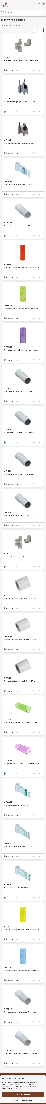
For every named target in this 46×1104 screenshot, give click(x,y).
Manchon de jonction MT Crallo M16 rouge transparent (22, 267)
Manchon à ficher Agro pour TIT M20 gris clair (19, 391)
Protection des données (23, 1100)
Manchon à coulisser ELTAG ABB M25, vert (18, 805)
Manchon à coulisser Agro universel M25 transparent (21, 1053)
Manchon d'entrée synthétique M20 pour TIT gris (20, 598)
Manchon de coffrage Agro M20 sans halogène (19, 102)
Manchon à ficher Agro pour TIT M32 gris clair (19, 474)
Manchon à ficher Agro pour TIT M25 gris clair (19, 433)
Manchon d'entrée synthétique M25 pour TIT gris (20, 681)
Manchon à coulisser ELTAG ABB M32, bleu (18, 184)
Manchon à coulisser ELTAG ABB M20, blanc (18, 846)
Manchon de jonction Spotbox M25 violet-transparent (21, 764)
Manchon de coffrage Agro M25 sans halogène (19, 143)
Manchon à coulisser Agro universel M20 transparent (21, 1012)
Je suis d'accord (23, 1095)
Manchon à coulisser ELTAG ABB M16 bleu (17, 888)
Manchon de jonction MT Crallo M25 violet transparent (21, 350)
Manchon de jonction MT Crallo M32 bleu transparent (21, 970)
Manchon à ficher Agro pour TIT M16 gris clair (19, 515)
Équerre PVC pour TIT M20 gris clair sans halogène (21, 60)
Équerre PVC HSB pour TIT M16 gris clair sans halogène (22, 557)
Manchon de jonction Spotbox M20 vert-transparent (21, 722)
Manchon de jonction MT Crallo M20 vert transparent (21, 308)
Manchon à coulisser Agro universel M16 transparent (21, 226)
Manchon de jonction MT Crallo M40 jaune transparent (22, 929)
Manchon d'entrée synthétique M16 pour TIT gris (20, 639)
